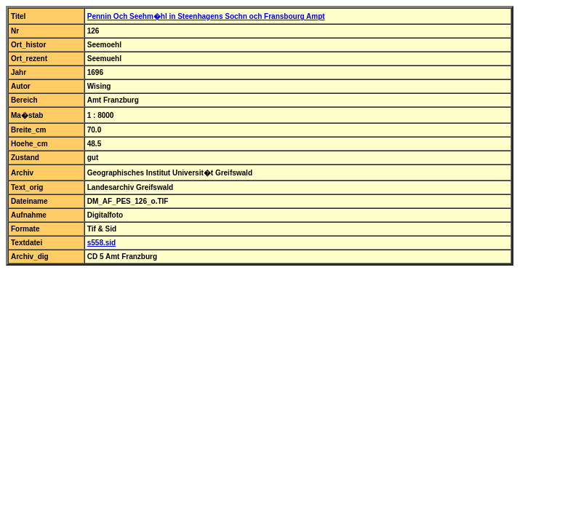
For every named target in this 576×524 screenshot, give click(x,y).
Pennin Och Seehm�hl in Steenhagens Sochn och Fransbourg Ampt (206, 16)
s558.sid (101, 243)
